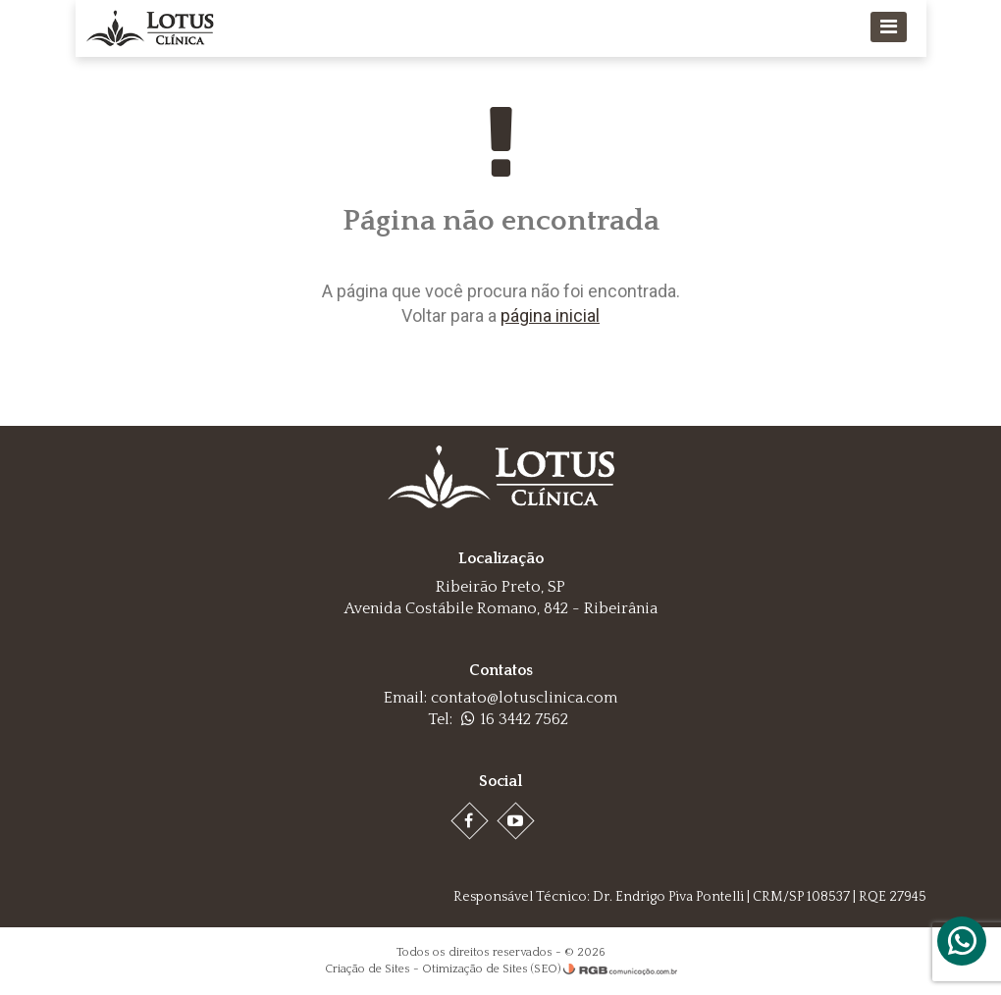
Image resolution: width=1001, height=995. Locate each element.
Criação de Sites (367, 969)
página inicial (550, 315)
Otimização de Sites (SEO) (491, 969)
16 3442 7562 (514, 719)
